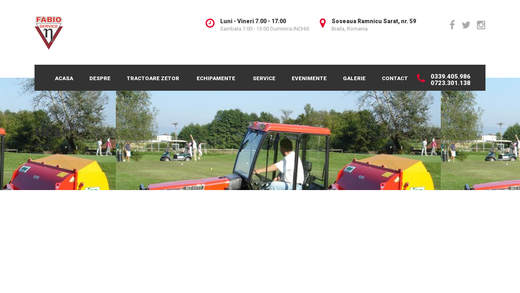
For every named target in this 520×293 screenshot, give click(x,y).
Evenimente (309, 78)
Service (264, 78)
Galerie (354, 78)
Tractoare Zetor (153, 78)
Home (43, 146)
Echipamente (216, 78)
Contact (395, 78)
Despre (99, 78)
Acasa (64, 78)
